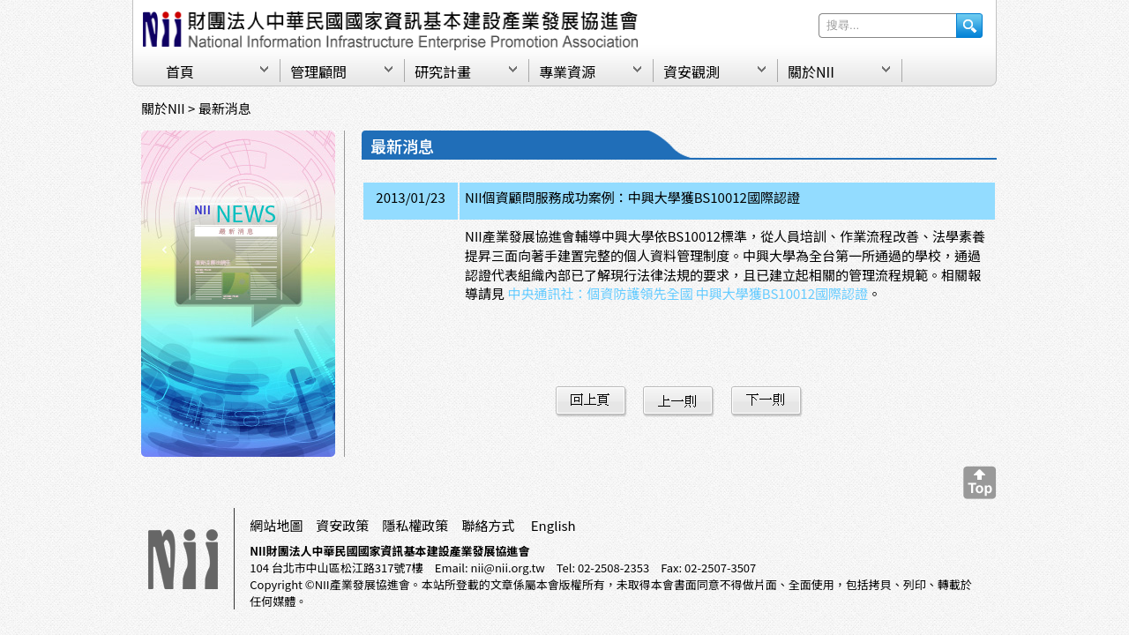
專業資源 (567, 71)
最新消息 (224, 108)
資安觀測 (691, 71)
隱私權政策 (415, 525)
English (553, 525)
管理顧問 (318, 71)
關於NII (811, 71)
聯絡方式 (487, 525)
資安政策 (342, 525)
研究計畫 (443, 71)
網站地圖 (276, 525)
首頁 (180, 71)
